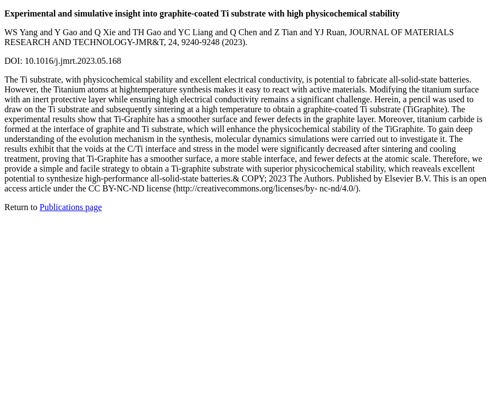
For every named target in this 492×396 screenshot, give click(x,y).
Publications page (71, 207)
